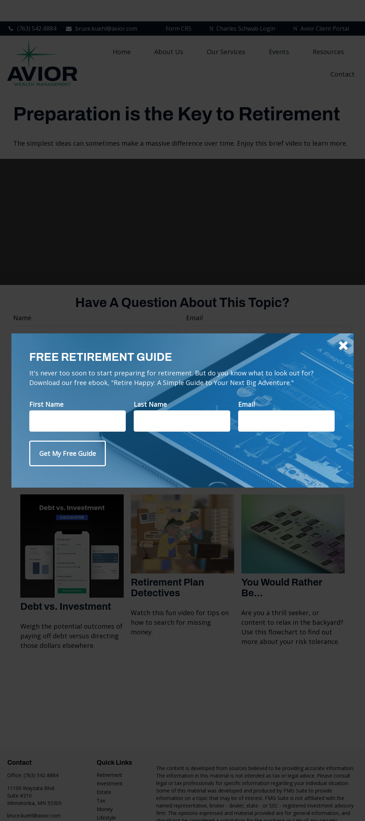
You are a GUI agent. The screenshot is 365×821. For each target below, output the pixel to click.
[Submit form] (67, 453)
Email (246, 404)
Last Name (150, 404)
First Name (46, 404)
